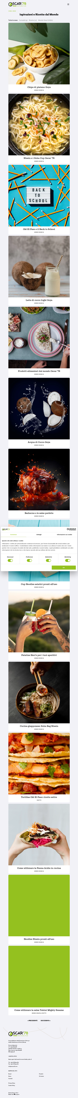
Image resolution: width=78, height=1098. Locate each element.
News (9, 1076)
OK (64, 567)
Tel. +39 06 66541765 (13, 1062)
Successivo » (45, 1020)
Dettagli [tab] (39, 534)
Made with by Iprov (13, 1094)
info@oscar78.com (12, 1066)
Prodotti (41, 1074)
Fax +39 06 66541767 (13, 1064)
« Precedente (32, 1020)
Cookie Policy (11, 1085)
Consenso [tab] (13, 534)
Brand (9, 1074)
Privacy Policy (11, 1083)
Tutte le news (13, 20)
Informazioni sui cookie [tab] (64, 534)
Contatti (10, 1078)
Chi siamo (41, 1076)
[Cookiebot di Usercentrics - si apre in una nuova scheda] (68, 529)
